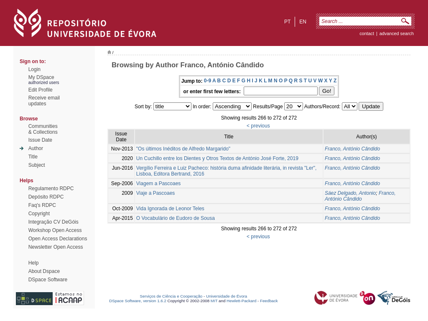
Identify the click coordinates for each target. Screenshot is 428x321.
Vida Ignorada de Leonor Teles (170, 208)
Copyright (39, 214)
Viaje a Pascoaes (155, 193)
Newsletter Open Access (55, 247)
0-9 (207, 81)
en (302, 22)
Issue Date (40, 140)
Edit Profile (40, 90)
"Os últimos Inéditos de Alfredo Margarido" (183, 149)
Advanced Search (397, 33)
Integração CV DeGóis (53, 222)
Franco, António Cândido (352, 149)
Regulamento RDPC (51, 188)
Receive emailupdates (44, 101)
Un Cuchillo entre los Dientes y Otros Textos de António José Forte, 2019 (217, 158)
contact (366, 33)
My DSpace (41, 77)
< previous (258, 126)
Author (35, 148)
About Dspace (44, 271)
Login (34, 69)
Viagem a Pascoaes (158, 183)
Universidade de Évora (226, 296)
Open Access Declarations (57, 239)
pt (287, 22)
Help (33, 263)
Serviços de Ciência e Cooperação (171, 296)
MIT (214, 300)
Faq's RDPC (42, 205)
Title (33, 157)
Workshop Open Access (55, 230)
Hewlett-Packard (241, 300)
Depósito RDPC (46, 197)
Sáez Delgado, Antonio (350, 193)
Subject (36, 165)
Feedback (269, 300)
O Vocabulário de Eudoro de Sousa (175, 218)
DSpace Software (47, 280)
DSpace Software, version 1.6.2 (137, 300)
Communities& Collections (43, 129)
